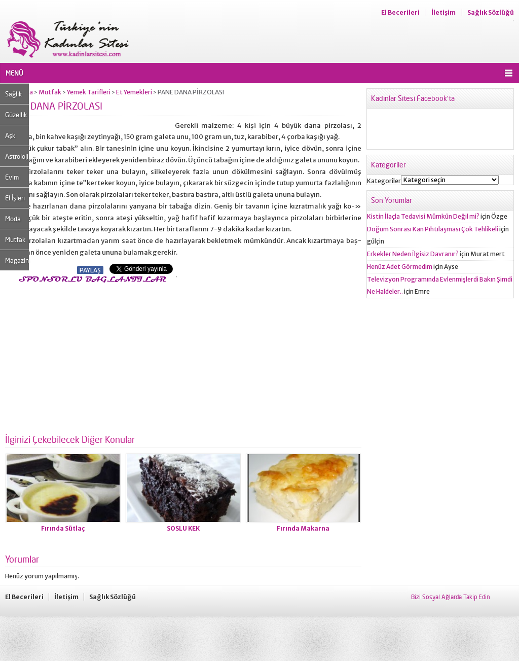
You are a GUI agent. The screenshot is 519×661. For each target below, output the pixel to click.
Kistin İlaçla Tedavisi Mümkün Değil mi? (423, 216)
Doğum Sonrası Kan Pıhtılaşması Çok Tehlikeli (432, 229)
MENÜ (14, 73)
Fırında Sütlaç (63, 528)
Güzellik (16, 115)
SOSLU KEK (183, 528)
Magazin (17, 260)
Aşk (10, 135)
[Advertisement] (90, 356)
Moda (13, 219)
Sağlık (13, 94)
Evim (12, 177)
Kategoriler (384, 181)
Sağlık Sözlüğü (490, 12)
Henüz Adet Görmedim (399, 266)
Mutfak (15, 239)
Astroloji (16, 156)
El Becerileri (400, 12)
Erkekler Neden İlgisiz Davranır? (413, 254)
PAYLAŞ (90, 270)
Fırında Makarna (303, 528)
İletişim (443, 12)
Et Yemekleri (134, 92)
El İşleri (15, 198)
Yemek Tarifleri (88, 92)
